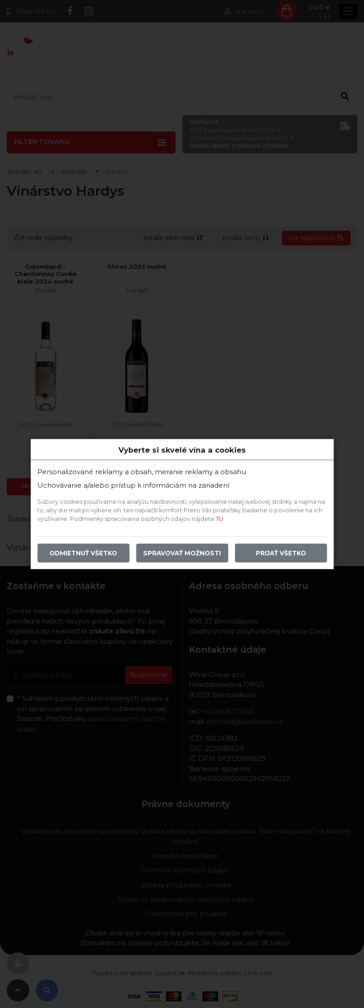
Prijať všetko (281, 553)
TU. (220, 518)
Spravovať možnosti (182, 553)
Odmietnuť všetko (83, 553)
